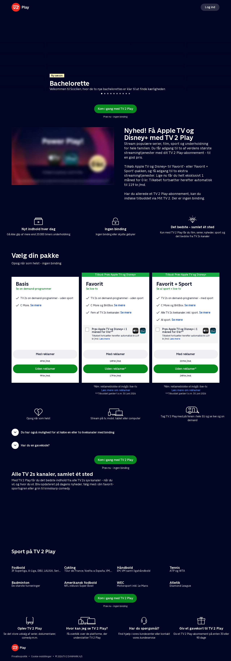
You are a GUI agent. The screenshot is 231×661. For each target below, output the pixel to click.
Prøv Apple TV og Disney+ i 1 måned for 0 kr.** (109, 330)
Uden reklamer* (115, 368)
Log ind (210, 7)
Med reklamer (45, 354)
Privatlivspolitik (19, 656)
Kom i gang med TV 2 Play (115, 108)
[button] (115, 432)
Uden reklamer (45, 368)
